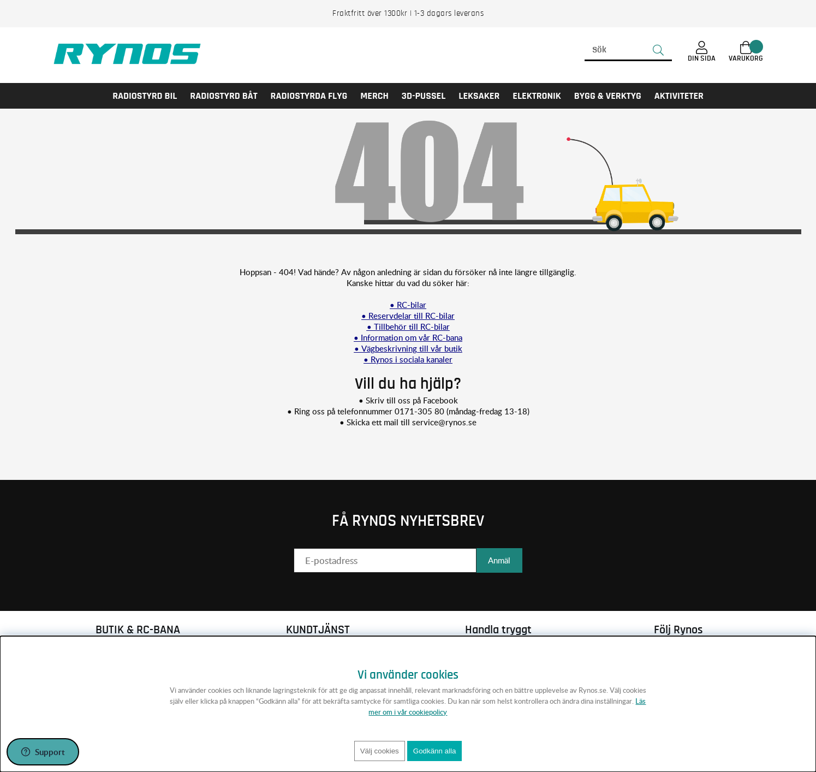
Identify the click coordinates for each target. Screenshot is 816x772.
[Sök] (628, 50)
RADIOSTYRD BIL (144, 96)
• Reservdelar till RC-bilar (408, 315)
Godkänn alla (434, 751)
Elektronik (537, 96)
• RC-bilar (408, 304)
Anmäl (499, 560)
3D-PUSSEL (423, 96)
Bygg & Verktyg (607, 96)
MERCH (374, 96)
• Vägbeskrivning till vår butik (408, 348)
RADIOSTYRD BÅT (223, 96)
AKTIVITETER (679, 96)
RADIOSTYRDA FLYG (309, 96)
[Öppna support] (43, 751)
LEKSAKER (478, 96)
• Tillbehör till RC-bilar (408, 326)
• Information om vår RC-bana (408, 337)
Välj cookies (379, 751)
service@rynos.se (444, 422)
